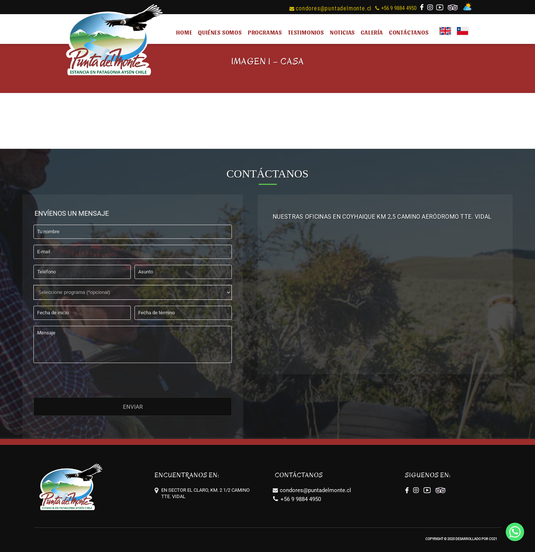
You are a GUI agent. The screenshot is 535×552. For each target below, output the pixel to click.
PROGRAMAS (265, 32)
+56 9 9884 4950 (395, 8)
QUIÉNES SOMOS (219, 32)
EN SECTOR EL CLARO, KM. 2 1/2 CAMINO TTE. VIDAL (205, 493)
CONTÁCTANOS (409, 32)
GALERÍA (372, 32)
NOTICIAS (342, 32)
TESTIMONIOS (306, 32)
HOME (184, 32)
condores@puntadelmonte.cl (330, 8)
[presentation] (89, 378)
